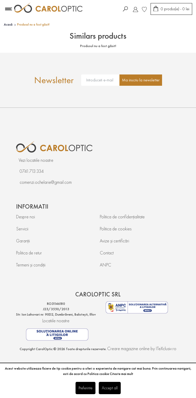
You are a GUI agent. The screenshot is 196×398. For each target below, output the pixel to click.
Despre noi (25, 217)
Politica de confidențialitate (122, 217)
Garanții (23, 241)
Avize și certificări (114, 241)
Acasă (8, 24)
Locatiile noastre (55, 321)
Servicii (22, 229)
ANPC (105, 265)
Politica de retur (29, 253)
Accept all (110, 388)
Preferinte (85, 388)
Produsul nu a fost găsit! (33, 24)
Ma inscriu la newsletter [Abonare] (141, 80)
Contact (107, 253)
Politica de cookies (115, 229)
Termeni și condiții (30, 265)
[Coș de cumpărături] (171, 9)
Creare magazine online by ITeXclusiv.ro (141, 348)
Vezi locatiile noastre (36, 160)
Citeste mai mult (121, 373)
